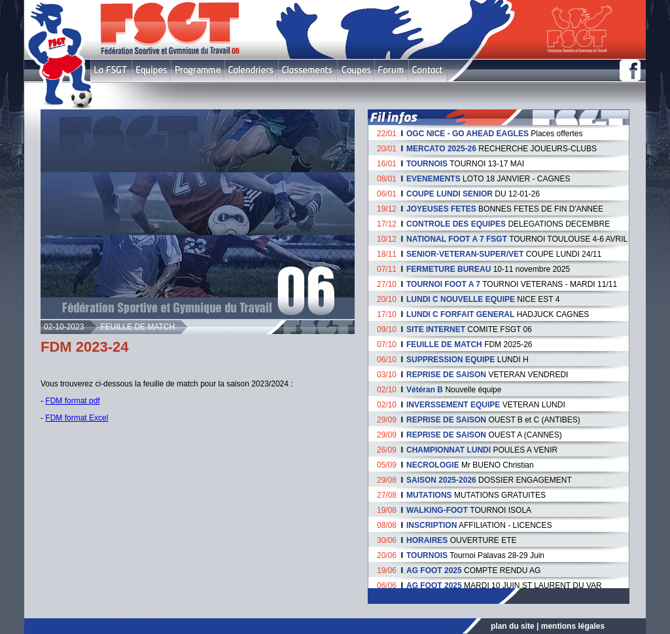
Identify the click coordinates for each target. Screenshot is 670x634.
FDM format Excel (76, 417)
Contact (428, 70)
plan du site (513, 626)
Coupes (355, 70)
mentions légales (573, 626)
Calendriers (251, 70)
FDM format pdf (72, 400)
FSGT (111, 70)
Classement (307, 70)
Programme (197, 70)
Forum (391, 70)
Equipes (151, 70)
